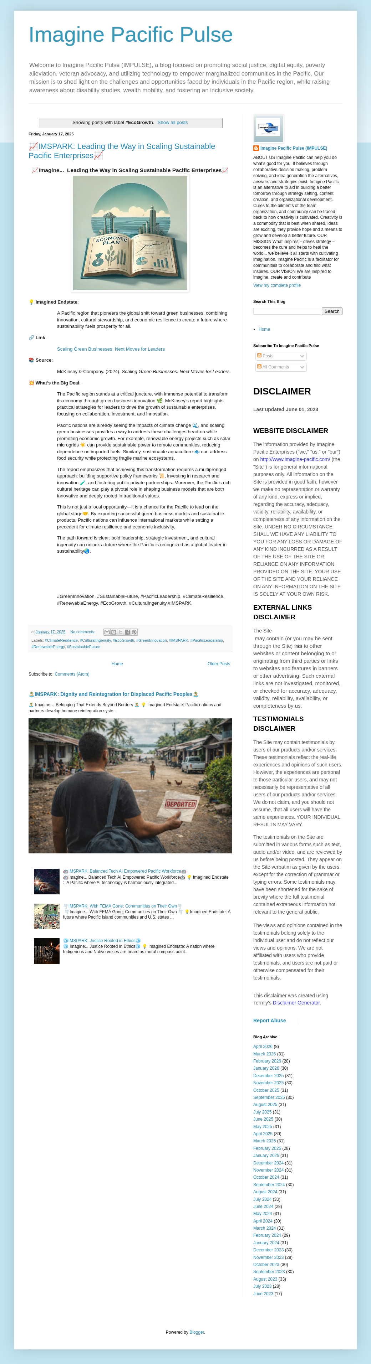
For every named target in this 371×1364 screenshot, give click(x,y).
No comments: (83, 632)
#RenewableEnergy (48, 647)
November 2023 (268, 1257)
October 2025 (266, 1090)
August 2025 (265, 1104)
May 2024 (262, 1213)
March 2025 (264, 1140)
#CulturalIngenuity (95, 640)
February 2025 (267, 1148)
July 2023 (262, 1286)
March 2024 (264, 1228)
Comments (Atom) (72, 674)
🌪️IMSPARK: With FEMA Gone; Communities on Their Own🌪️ (122, 906)
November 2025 (268, 1082)
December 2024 (268, 1163)
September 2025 (269, 1097)
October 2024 (266, 1177)
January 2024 (266, 1242)
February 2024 (267, 1235)
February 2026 (267, 1061)
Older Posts (219, 663)
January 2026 (266, 1068)
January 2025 (266, 1155)
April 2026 (263, 1046)
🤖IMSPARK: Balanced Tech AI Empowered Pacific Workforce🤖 (125, 871)
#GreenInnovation (151, 640)
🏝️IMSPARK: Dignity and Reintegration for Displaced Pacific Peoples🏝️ (114, 694)
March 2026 (264, 1054)
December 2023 (268, 1249)
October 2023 (266, 1264)
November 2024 (268, 1170)
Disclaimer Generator (296, 1003)
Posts (265, 355)
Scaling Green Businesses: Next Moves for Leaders (111, 349)
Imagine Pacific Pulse (131, 34)
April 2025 (263, 1133)
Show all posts (173, 122)
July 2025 (262, 1112)
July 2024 (262, 1199)
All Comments (273, 367)
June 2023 (263, 1293)
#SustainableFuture (83, 647)
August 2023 (265, 1279)
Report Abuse (269, 1020)
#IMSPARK (178, 640)
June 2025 (263, 1119)
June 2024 (263, 1206)
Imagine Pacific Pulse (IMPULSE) (293, 148)
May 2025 (262, 1126)
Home (117, 663)
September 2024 (269, 1184)
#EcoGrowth (123, 640)
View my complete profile (277, 285)
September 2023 (269, 1271)
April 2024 (263, 1221)
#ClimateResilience (61, 640)
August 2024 (265, 1191)
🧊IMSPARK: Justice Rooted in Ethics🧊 (102, 940)
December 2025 (268, 1075)
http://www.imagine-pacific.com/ (295, 459)
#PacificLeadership (206, 640)
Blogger (196, 1332)
